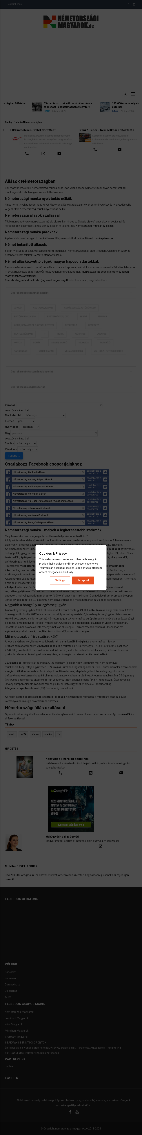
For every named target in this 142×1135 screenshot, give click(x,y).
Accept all (83, 580)
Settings (60, 580)
